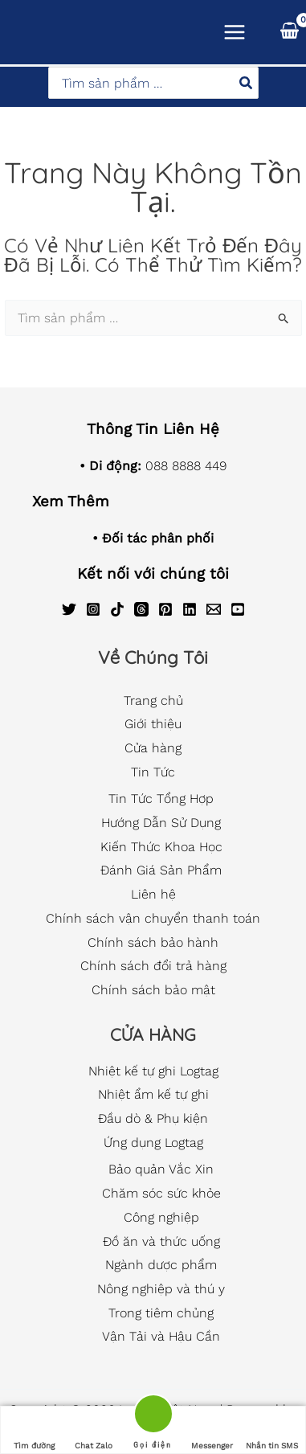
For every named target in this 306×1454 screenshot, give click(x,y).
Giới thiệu (153, 723)
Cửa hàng (153, 748)
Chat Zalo (93, 1430)
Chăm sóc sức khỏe (161, 1193)
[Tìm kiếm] (246, 83)
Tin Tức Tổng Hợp (161, 798)
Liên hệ (153, 894)
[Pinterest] (165, 609)
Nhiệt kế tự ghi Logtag (153, 1071)
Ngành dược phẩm (161, 1264)
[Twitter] (69, 609)
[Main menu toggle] (234, 32)
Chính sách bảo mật (153, 989)
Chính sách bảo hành (153, 942)
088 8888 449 (185, 465)
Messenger (212, 1430)
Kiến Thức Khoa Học (161, 846)
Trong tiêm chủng (161, 1313)
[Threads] (141, 609)
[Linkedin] (189, 609)
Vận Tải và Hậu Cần (161, 1336)
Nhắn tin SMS (272, 1430)
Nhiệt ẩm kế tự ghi (153, 1094)
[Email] (213, 609)
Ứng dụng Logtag (153, 1142)
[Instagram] (93, 609)
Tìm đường (34, 1430)
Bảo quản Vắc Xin (161, 1169)
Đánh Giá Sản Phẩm (161, 870)
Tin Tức (153, 772)
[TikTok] (117, 609)
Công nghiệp (161, 1217)
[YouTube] (238, 609)
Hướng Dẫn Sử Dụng (161, 822)
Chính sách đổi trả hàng (153, 965)
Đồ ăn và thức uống (161, 1241)
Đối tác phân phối (158, 538)
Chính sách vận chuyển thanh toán (153, 918)
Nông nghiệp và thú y (161, 1288)
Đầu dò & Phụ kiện (153, 1118)
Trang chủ (153, 700)
